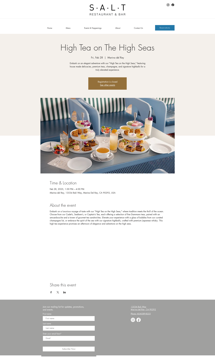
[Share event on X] (57, 292)
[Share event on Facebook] (51, 292)
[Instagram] (168, 5)
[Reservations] (165, 28)
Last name (47, 324)
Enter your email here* (52, 334)
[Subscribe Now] (69, 349)
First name (47, 314)
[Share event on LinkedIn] (64, 292)
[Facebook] (173, 5)
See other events (107, 85)
